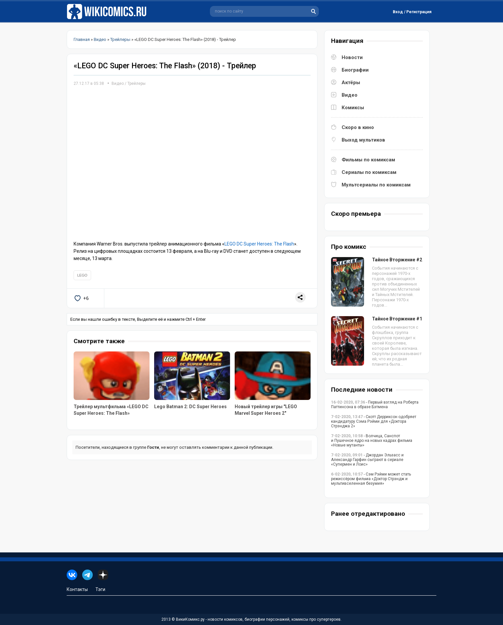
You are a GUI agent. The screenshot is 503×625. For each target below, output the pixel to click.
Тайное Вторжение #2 (397, 259)
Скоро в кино (358, 127)
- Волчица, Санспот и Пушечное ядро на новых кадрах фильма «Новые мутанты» (371, 440)
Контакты (77, 589)
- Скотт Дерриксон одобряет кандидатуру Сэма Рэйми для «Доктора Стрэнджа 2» (373, 421)
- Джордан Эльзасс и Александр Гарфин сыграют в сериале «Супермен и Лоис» (367, 460)
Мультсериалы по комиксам (376, 185)
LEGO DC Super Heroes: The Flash (259, 244)
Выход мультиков (363, 140)
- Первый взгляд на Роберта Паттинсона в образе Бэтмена (375, 404)
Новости (352, 57)
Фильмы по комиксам (368, 160)
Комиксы (353, 108)
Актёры (351, 82)
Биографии (355, 70)
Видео (118, 83)
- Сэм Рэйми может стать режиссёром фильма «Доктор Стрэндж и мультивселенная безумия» (371, 479)
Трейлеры (136, 83)
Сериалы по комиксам (369, 172)
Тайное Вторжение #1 (397, 318)
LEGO (82, 275)
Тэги (100, 589)
